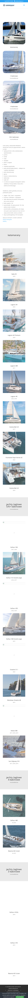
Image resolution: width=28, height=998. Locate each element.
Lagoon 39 (14, 305)
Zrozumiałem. (20, 997)
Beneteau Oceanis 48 (14, 700)
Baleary (4, 221)
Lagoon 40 (14, 396)
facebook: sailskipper (13, 990)
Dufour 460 (14, 820)
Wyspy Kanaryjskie (7, 219)
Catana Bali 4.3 (14, 427)
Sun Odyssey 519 (14, 761)
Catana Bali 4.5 (14, 488)
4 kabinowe (14, 106)
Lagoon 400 (14, 366)
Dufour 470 (14, 608)
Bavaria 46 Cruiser (14, 851)
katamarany (14, 47)
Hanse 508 (14, 731)
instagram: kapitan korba (13, 992)
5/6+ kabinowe (14, 137)
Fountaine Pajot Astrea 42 (14, 457)
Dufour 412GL (14, 912)
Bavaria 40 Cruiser (14, 973)
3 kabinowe (14, 76)
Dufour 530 (14, 547)
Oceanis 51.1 (14, 669)
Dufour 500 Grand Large (14, 639)
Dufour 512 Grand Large (14, 578)
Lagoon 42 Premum (14, 335)
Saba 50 (14, 274)
